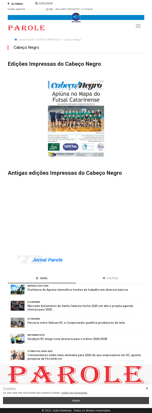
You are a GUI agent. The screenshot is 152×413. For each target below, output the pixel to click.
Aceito (76, 400)
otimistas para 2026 (40, 351)
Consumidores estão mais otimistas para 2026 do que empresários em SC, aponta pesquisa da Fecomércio (84, 357)
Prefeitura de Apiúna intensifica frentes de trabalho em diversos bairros (78, 290)
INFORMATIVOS (36, 335)
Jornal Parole (47, 259)
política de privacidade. (75, 392)
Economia (34, 302)
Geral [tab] (42, 278)
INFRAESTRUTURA (38, 286)
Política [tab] (110, 278)
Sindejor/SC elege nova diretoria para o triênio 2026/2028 (67, 339)
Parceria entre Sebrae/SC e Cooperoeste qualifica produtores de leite (76, 323)
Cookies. (10, 388)
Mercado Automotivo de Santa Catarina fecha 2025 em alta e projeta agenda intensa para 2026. (80, 308)
